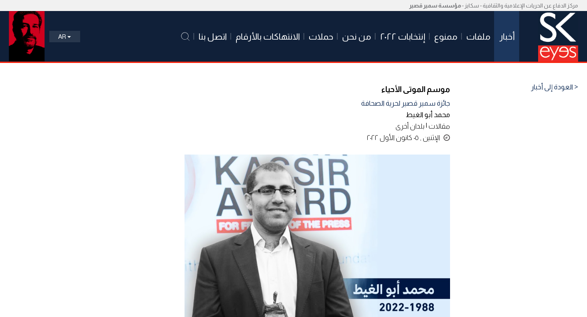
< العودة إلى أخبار (554, 87)
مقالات (439, 126)
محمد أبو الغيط (428, 114)
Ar (64, 36)
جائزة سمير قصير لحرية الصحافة (405, 103)
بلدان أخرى (410, 126)
